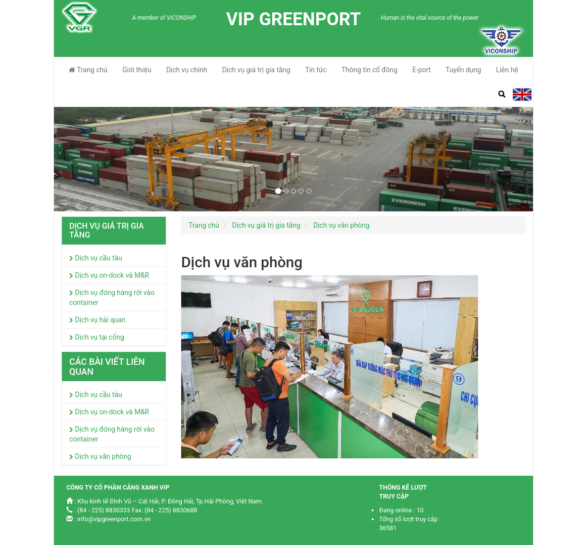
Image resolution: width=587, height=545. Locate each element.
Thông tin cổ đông (369, 70)
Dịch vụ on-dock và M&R (109, 275)
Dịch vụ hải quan (97, 320)
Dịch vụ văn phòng (100, 456)
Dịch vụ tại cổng (96, 337)
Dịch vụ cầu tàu (95, 258)
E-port (421, 70)
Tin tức (316, 70)
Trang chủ (88, 70)
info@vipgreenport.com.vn (113, 519)
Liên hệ (507, 70)
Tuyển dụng (463, 70)
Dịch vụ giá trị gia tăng (256, 70)
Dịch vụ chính (186, 70)
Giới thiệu (136, 70)
